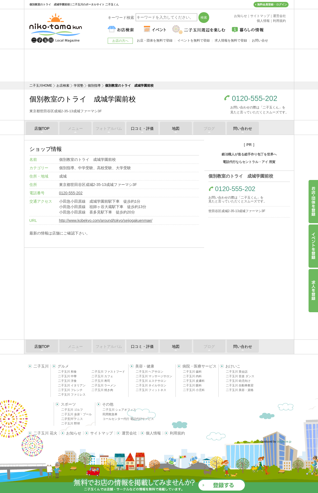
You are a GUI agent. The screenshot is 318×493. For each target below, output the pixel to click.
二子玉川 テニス (72, 418)
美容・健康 (144, 366)
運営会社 (129, 433)
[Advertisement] (159, 65)
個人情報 (153, 433)
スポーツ (68, 404)
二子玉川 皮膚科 (194, 380)
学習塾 (78, 85)
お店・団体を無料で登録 (154, 40)
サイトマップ (101, 433)
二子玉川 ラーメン (104, 385)
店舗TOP (42, 128)
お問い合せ (260, 40)
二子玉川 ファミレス (72, 394)
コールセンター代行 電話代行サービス (128, 418)
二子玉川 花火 (45, 433)
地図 (176, 128)
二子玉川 (41, 366)
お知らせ (73, 433)
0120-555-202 (254, 98)
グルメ (63, 366)
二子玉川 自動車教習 (239, 385)
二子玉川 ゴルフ (72, 409)
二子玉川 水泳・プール (76, 414)
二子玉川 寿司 (101, 380)
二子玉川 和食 (67, 371)
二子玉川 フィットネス (151, 390)
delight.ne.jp (284, 441)
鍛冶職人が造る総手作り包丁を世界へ (249, 154)
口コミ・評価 (142, 128)
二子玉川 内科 (192, 376)
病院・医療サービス (199, 366)
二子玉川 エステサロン (151, 380)
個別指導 (94, 85)
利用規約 (177, 433)
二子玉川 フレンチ (70, 390)
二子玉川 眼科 (192, 385)
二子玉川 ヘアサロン (149, 371)
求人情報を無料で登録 (231, 40)
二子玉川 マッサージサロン (154, 376)
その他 (107, 404)
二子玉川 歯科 (192, 371)
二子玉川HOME (40, 85)
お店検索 (62, 85)
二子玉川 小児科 (194, 390)
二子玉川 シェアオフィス (119, 409)
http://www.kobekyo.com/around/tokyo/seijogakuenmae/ (106, 220)
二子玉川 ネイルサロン (151, 385)
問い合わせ (242, 128)
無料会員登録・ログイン (272, 4)
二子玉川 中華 (67, 376)
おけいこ (233, 366)
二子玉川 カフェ (102, 376)
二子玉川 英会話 (237, 371)
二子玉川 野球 (70, 423)
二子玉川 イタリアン (72, 385)
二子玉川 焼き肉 (102, 390)
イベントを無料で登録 (193, 40)
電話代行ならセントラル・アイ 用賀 (249, 162)
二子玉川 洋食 (67, 380)
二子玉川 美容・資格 (239, 390)
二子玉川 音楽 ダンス (240, 376)
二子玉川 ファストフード (108, 371)
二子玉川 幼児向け (238, 380)
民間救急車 (110, 414)
